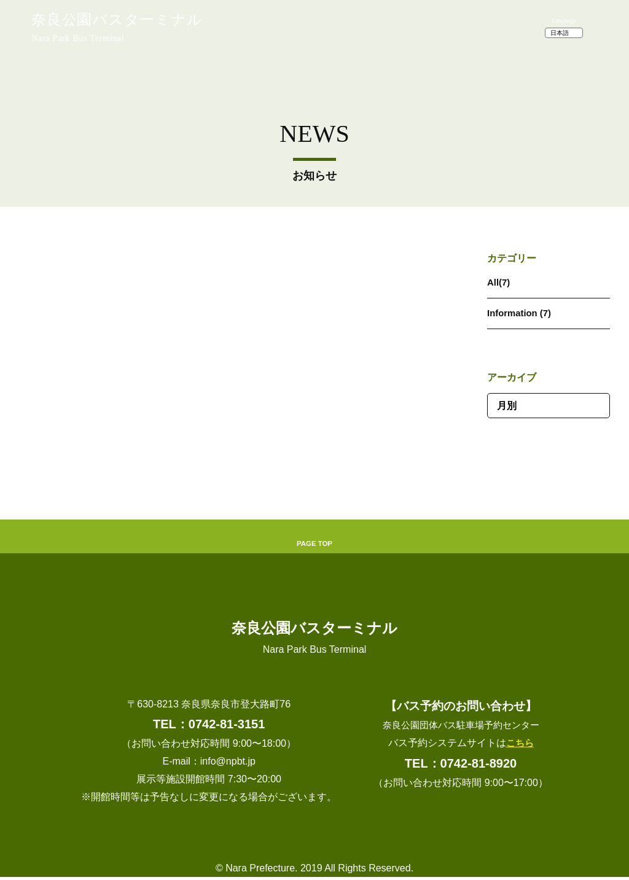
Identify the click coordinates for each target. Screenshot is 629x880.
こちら (519, 746)
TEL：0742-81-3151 (209, 727)
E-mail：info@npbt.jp (208, 764)
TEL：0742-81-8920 (461, 766)
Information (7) (521, 313)
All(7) (499, 282)
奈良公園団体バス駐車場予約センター (460, 728)
